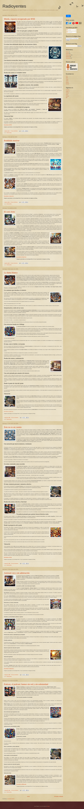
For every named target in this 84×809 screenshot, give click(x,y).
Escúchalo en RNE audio (21, 784)
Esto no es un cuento (13, 427)
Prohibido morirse (11, 140)
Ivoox (67, 76)
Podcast (67, 53)
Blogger (48, 806)
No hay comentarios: (14, 202)
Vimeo (67, 94)
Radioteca (67, 56)
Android (67, 82)
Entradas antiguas (58, 796)
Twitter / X (67, 91)
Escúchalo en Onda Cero (8, 411)
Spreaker (67, 83)
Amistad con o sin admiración (16, 573)
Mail (66, 97)
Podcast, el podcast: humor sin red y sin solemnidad (26, 684)
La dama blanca (10, 272)
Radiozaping (68, 58)
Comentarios (69, 32)
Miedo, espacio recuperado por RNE (19, 19)
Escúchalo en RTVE (8, 557)
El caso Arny (9, 212)
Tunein (67, 79)
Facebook (67, 89)
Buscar (67, 40)
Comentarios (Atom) (10, 798)
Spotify (67, 80)
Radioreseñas (9, 132)
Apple (67, 77)
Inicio (28, 796)
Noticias (67, 51)
